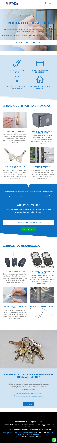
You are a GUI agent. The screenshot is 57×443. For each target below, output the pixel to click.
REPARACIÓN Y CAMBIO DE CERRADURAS (42, 167)
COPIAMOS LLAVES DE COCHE (15, 271)
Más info (28, 404)
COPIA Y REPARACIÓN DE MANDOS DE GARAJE (42, 272)
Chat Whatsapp (28, 229)
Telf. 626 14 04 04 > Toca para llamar (35, 433)
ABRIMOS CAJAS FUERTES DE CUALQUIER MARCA (42, 132)
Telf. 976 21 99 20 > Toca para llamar (18, 433)
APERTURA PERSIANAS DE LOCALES (42, 306)
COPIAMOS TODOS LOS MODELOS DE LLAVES (15, 167)
